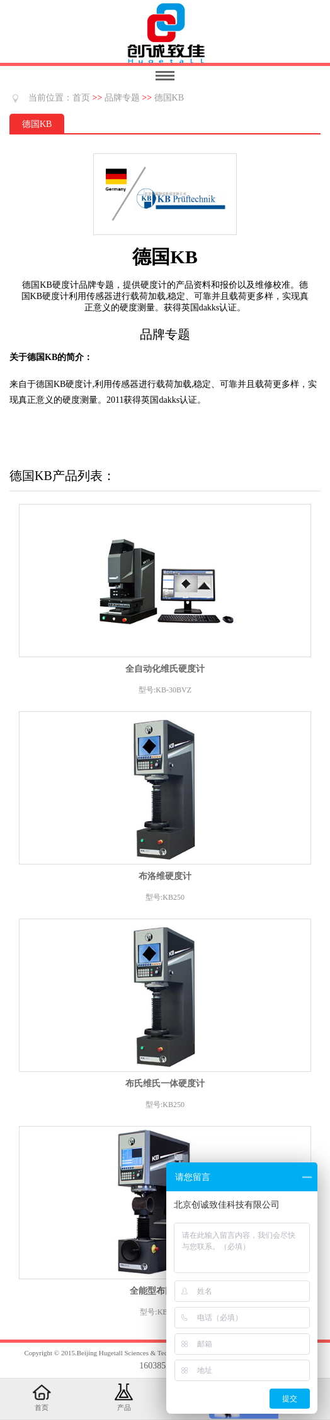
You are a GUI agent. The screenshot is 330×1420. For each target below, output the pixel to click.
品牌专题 (122, 97)
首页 (81, 97)
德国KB (169, 97)
